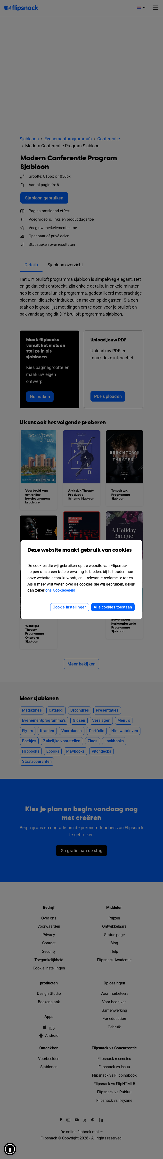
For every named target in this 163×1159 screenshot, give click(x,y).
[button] (10, 1149)
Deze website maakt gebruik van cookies (81, 553)
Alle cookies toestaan (113, 607)
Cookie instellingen (70, 607)
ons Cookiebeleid (60, 590)
